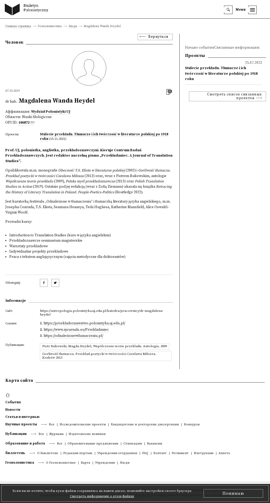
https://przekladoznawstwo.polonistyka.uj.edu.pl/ (84, 323)
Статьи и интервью (22, 417)
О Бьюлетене (47, 453)
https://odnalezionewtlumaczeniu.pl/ (73, 336)
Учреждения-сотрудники (117, 453)
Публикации (16, 434)
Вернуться (158, 37)
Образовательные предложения (93, 443)
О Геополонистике (61, 463)
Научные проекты (21, 424)
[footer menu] (8, 395)
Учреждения (105, 463)
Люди (73, 26)
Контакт (160, 453)
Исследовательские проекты (83, 424)
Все (51, 424)
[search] (228, 10)
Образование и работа (25, 443)
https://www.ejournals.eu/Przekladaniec (76, 330)
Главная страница (18, 26)
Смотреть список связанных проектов (234, 96)
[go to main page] (27, 10)
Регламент (180, 453)
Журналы (56, 434)
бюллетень (15, 453)
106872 (23, 122)
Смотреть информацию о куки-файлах (102, 496)
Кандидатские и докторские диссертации (145, 424)
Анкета (224, 453)
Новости (12, 410)
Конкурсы (192, 424)
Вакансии (154, 443)
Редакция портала (77, 453)
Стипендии (132, 443)
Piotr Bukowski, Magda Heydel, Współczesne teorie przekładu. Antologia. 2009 (104, 346)
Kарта (85, 463)
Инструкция (203, 453)
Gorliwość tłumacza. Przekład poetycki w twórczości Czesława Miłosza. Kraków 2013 (99, 356)
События (13, 402)
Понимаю (233, 493)
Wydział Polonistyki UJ (50, 112)
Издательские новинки (87, 434)
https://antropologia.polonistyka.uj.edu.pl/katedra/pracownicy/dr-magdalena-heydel (101, 313)
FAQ (145, 453)
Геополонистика (19, 462)
